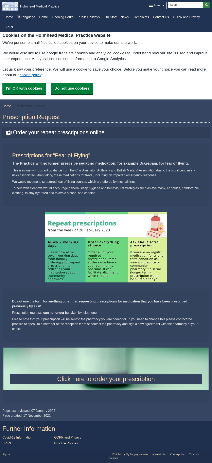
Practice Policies (66, 443)
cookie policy (30, 75)
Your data (194, 454)
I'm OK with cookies (24, 88)
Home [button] (8, 17)
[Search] (186, 5)
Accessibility (158, 454)
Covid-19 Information (17, 437)
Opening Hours (63, 17)
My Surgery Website (137, 454)
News (125, 17)
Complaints (141, 17)
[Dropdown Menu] (157, 5)
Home (43, 17)
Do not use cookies (71, 88)
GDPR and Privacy (186, 17)
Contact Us (161, 17)
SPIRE (9, 27)
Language (26, 17)
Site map (113, 458)
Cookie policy (177, 454)
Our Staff (110, 17)
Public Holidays (89, 17)
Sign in (6, 454)
